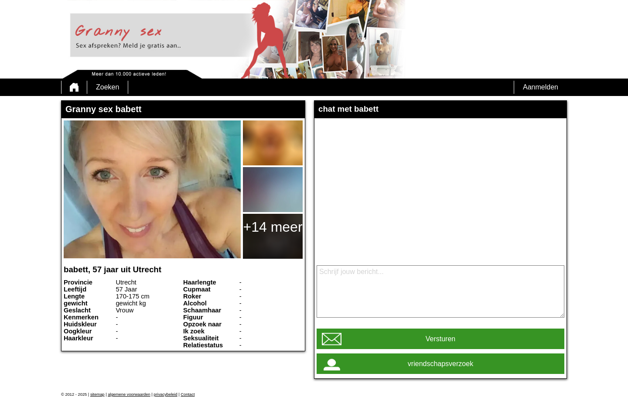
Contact (188, 394)
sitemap (97, 394)
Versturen (440, 339)
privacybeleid (165, 394)
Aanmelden (540, 87)
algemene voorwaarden (129, 394)
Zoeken (107, 87)
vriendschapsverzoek (440, 363)
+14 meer (272, 227)
